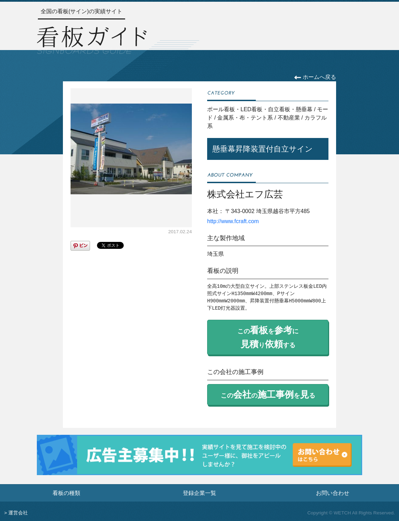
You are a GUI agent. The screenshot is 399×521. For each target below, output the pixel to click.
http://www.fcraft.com (233, 221)
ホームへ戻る (315, 77)
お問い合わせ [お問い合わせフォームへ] (332, 493)
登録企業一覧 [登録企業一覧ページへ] (199, 493)
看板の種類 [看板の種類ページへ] (66, 493)
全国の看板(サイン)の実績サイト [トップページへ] (81, 11)
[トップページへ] (92, 38)
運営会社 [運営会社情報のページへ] (18, 512)
